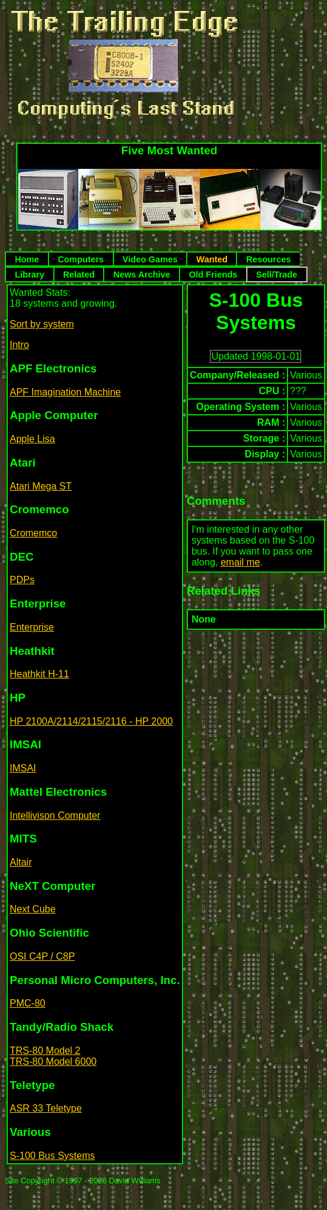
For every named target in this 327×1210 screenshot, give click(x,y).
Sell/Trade (276, 274)
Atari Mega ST (41, 486)
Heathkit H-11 (39, 674)
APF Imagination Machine (65, 392)
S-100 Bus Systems (52, 1155)
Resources (268, 259)
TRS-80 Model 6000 (53, 1061)
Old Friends (213, 274)
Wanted (212, 259)
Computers (81, 259)
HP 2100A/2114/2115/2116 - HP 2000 (91, 721)
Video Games (150, 259)
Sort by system (42, 324)
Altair (21, 862)
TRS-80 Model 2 (45, 1050)
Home (27, 259)
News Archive (141, 274)
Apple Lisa (32, 439)
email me (240, 562)
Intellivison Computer (55, 815)
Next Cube (33, 909)
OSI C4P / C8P (42, 956)
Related (79, 274)
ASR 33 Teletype (46, 1108)
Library (29, 274)
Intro (19, 345)
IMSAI (23, 768)
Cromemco (33, 533)
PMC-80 (28, 1003)
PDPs (22, 580)
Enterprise (32, 627)
